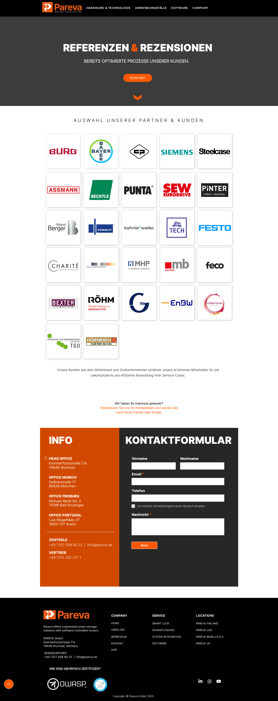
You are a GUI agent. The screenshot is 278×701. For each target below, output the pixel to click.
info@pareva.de (99, 545)
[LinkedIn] (200, 681)
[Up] (9, 684)
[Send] (144, 545)
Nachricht (140, 514)
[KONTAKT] (137, 78)
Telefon (138, 491)
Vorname (139, 458)
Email (136, 474)
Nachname (189, 458)
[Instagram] (209, 681)
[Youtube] (218, 681)
